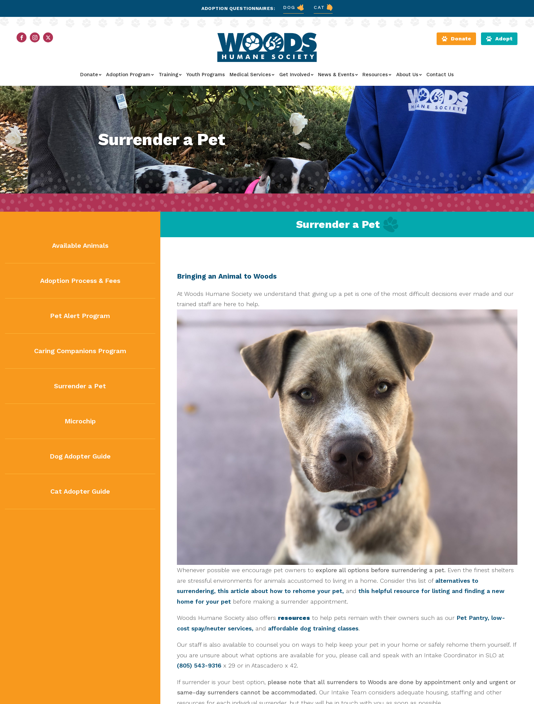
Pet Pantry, (472, 617)
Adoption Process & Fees (80, 281)
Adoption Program (130, 75)
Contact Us (440, 75)
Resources (376, 75)
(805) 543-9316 (199, 665)
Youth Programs (205, 75)
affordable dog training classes (313, 628)
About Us (409, 75)
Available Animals (80, 245)
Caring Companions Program (80, 351)
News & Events (338, 75)
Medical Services (252, 75)
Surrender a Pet (80, 386)
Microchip (80, 421)
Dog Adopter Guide (80, 456)
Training (170, 75)
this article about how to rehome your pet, (281, 590)
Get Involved (296, 75)
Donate (90, 75)
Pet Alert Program (80, 316)
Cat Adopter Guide (80, 491)
